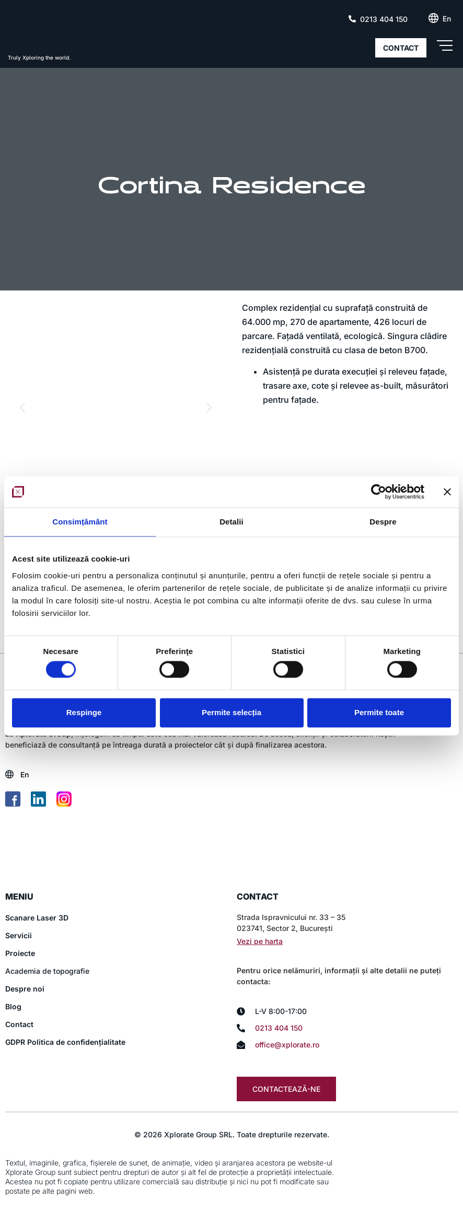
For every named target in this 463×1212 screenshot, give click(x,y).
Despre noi (24, 989)
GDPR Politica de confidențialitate (65, 1042)
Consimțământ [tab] (79, 521)
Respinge (84, 712)
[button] (22, 407)
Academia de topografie (47, 971)
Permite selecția (231, 712)
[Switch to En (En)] (446, 19)
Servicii (18, 935)
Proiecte (20, 953)
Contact (19, 1024)
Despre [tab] (382, 521)
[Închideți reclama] (447, 491)
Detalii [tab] (231, 521)
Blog (13, 1007)
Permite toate (379, 712)
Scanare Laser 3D (36, 918)
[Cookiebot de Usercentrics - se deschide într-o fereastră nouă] (378, 491)
